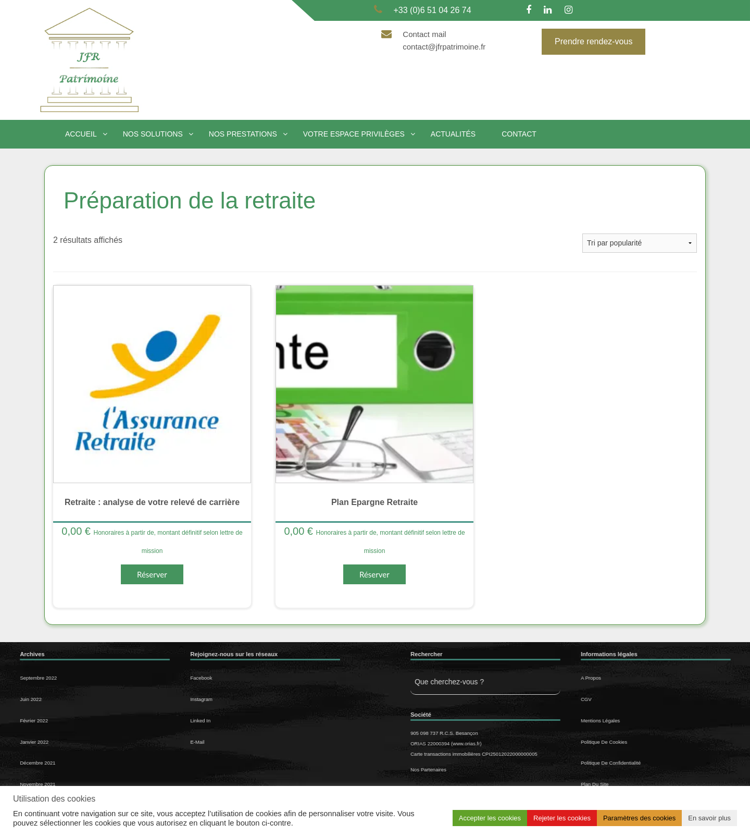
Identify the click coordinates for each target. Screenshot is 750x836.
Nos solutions (153, 134)
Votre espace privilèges (354, 134)
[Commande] (639, 243)
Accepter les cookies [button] (490, 818)
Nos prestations (243, 134)
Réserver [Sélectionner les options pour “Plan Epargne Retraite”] (374, 574)
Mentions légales (663, 720)
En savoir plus (709, 818)
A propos (654, 678)
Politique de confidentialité (674, 763)
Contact (519, 134)
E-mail (134, 742)
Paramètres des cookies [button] (639, 818)
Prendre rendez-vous (593, 41)
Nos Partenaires (492, 769)
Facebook (137, 678)
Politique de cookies (667, 742)
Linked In (137, 720)
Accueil (81, 134)
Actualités (453, 134)
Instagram (138, 699)
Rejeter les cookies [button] (562, 818)
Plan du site (658, 784)
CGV (649, 699)
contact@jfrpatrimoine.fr (444, 46)
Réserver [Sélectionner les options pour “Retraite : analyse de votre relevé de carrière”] (152, 574)
